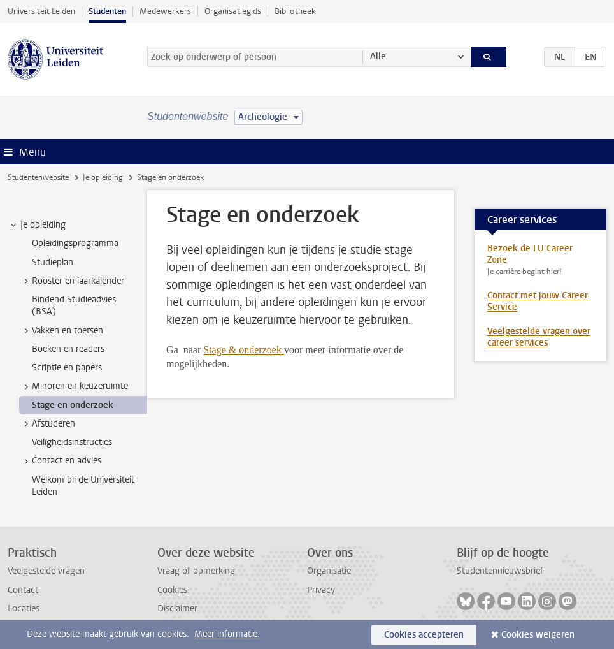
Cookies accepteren (424, 635)
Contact (23, 590)
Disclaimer (177, 608)
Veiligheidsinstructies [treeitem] (72, 442)
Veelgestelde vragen (46, 571)
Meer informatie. (227, 634)
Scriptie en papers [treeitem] (67, 367)
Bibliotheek (295, 11)
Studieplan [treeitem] (52, 262)
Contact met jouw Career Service (537, 301)
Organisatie (329, 571)
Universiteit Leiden (41, 11)
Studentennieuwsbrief (500, 571)
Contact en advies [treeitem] (60, 461)
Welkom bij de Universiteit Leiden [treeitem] (83, 486)
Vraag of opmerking (196, 571)
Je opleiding (103, 177)
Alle (378, 56)
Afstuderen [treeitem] (47, 424)
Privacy (321, 590)
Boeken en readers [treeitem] (68, 349)
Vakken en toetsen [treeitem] (61, 330)
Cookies (172, 590)
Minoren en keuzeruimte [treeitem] (74, 386)
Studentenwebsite (38, 177)
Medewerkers (165, 11)
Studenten (107, 11)
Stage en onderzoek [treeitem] (72, 405)
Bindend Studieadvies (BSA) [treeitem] (74, 305)
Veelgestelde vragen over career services (538, 337)
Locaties (23, 608)
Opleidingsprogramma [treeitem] (75, 243)
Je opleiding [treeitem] (37, 225)
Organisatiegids (232, 11)
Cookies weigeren (538, 635)
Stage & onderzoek (243, 349)
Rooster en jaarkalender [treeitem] (72, 281)
